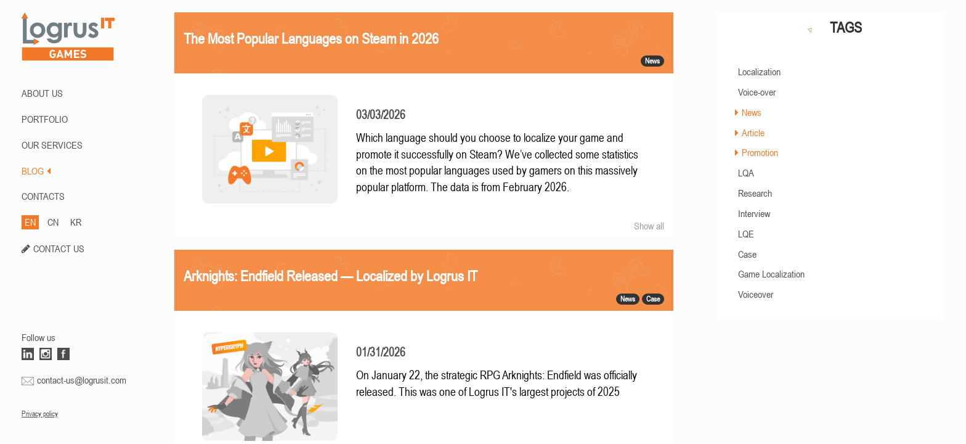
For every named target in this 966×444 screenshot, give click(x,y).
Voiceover (755, 294)
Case (747, 254)
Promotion (760, 152)
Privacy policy (40, 413)
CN (53, 222)
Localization (759, 71)
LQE (746, 233)
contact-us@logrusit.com (81, 379)
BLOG (36, 170)
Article (753, 132)
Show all (649, 225)
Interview (754, 213)
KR (75, 222)
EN (30, 222)
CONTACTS (43, 196)
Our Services (52, 144)
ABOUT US (42, 93)
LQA (746, 172)
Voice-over (757, 91)
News (751, 112)
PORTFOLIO (45, 119)
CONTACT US (58, 248)
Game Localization (771, 273)
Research (755, 193)
